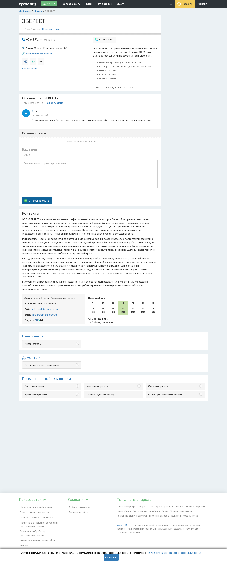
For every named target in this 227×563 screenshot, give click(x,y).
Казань (150, 506)
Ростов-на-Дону (126, 515)
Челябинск (154, 511)
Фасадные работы (158, 386)
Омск (195, 515)
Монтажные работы (97, 386)
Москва (38, 11)
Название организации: (112, 62)
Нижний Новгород (159, 515)
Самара (141, 506)
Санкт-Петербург (126, 506)
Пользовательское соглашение (35, 515)
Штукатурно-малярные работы (165, 394)
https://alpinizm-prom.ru (39, 53)
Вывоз (89, 3)
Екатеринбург (140, 511)
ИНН (101, 70)
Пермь (165, 511)
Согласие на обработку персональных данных (39, 530)
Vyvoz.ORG (122, 525)
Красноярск (186, 511)
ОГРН (102, 78)
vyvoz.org (27, 4)
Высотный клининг (34, 386)
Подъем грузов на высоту (100, 394)
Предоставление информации (35, 506)
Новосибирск (124, 511)
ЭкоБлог (23, 541)
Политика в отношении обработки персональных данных (38, 522)
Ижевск (186, 515)
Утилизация (105, 3)
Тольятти (176, 515)
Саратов (166, 506)
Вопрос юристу (71, 3)
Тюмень (174, 511)
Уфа (158, 506)
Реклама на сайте (77, 511)
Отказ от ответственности (33, 511)
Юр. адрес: (105, 66)
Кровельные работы (36, 394)
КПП (101, 74)
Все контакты (29, 68)
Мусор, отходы (33, 343)
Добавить (187, 3)
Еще (120, 3)
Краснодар (178, 506)
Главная (26, 11)
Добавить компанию (79, 506)
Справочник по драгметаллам (35, 545)
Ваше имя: (30, 149)
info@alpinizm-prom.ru (44, 314)
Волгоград (142, 515)
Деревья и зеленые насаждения (42, 365)
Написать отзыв (52, 28)
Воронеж (200, 506)
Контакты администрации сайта (36, 536)
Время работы (96, 297)
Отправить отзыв (38, 200)
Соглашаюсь (111, 557)
